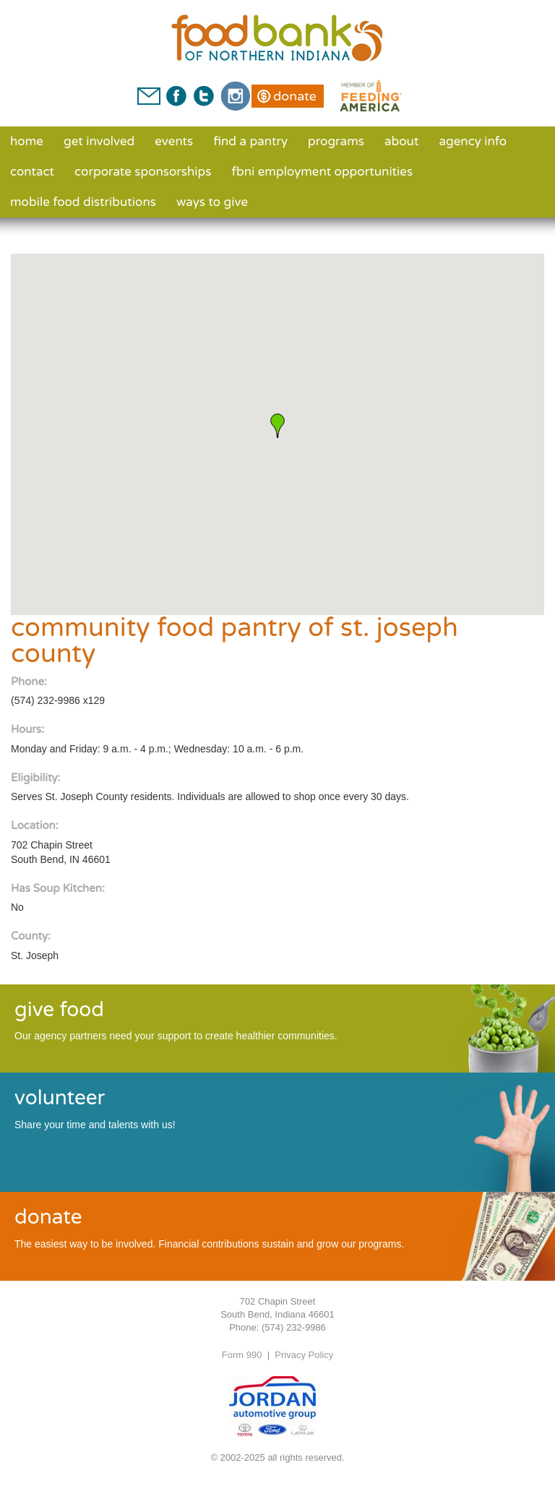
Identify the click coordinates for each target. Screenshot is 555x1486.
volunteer (59, 1098)
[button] (277, 425)
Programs (336, 141)
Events (174, 141)
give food (59, 1009)
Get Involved (99, 141)
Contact (32, 171)
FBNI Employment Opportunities (322, 171)
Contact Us (148, 96)
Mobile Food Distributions (83, 202)
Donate (295, 96)
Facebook (176, 96)
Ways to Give (212, 202)
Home (26, 141)
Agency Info (473, 141)
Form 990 (242, 1354)
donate (48, 1217)
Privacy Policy (304, 1354)
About (401, 141)
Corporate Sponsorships (142, 171)
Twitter (203, 96)
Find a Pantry (250, 141)
